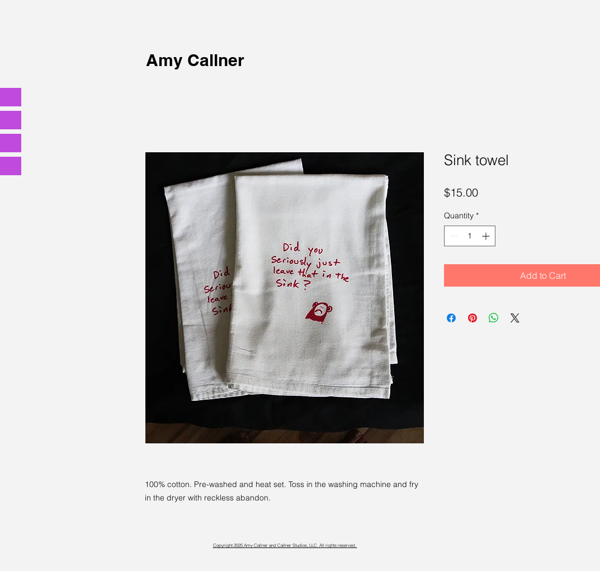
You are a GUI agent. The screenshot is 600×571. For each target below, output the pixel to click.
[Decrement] (453, 236)
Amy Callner (195, 60)
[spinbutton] (470, 236)
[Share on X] (515, 318)
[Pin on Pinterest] (472, 318)
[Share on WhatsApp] (493, 318)
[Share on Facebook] (451, 318)
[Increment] (487, 236)
